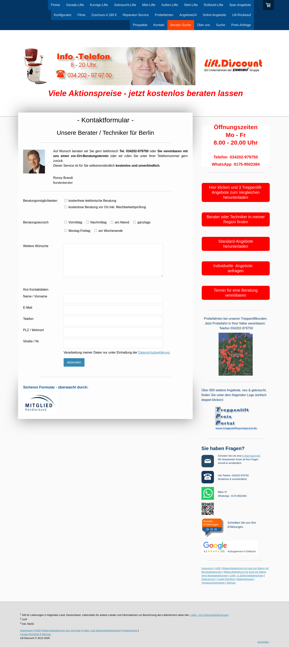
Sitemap (231, 582)
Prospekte (140, 25)
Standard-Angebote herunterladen (235, 243)
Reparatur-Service (136, 15)
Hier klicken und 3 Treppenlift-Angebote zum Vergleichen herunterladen (235, 192)
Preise (55, 5)
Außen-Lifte (169, 5)
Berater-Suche (180, 25)
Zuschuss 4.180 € (104, 15)
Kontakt (158, 25)
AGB (217, 568)
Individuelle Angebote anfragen (235, 268)
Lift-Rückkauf (241, 15)
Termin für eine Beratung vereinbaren (236, 292)
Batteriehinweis (245, 579)
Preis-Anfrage (241, 25)
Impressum (207, 568)
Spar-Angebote (240, 5)
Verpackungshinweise (213, 582)
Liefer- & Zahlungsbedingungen (246, 575)
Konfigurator (62, 15)
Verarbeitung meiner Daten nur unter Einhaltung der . (117, 352)
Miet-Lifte (148, 5)
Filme (81, 15)
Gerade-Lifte (75, 5)
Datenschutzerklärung (154, 352)
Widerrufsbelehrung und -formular (61, 630)
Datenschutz (208, 579)
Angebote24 (188, 15)
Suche (220, 25)
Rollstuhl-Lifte (213, 5)
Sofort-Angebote (214, 15)
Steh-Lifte (191, 5)
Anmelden (263, 641)
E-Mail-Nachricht (251, 455)
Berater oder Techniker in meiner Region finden (236, 219)
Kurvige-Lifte (99, 5)
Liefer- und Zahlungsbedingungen (209, 615)
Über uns (203, 25)
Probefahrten (164, 15)
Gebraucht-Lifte (125, 5)
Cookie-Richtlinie (226, 579)
